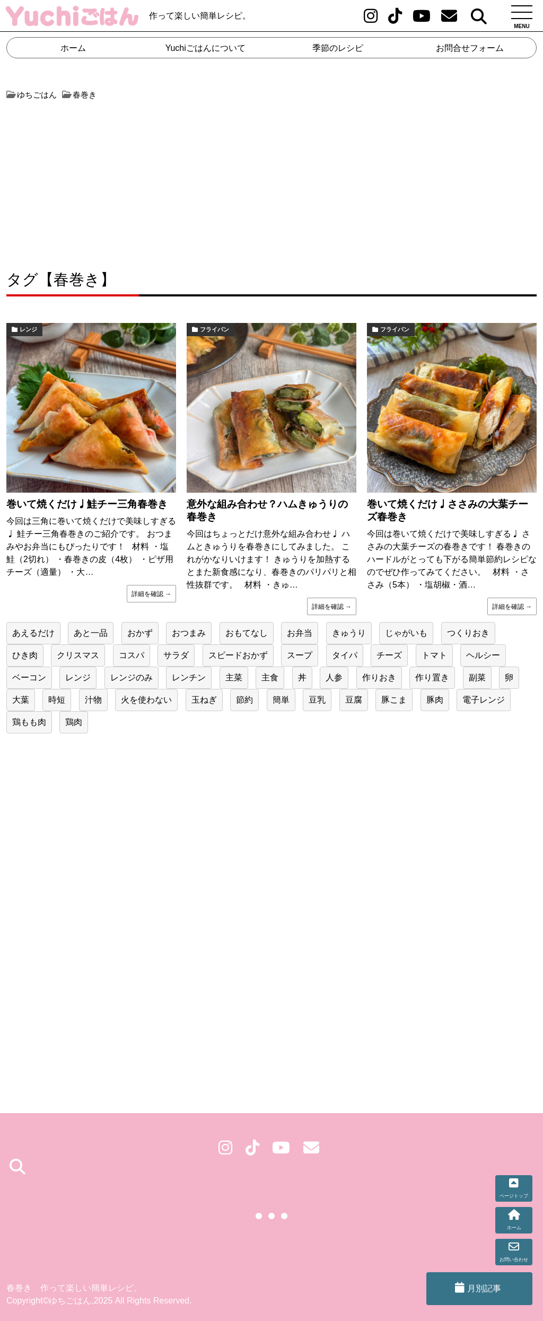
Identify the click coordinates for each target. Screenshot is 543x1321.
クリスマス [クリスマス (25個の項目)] (78, 655)
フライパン (214, 329)
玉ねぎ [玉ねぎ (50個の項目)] (204, 699)
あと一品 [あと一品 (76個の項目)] (91, 632)
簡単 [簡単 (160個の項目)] (281, 699)
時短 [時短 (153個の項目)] (56, 699)
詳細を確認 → (151, 594)
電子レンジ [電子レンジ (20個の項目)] (483, 699)
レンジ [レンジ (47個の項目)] (78, 677)
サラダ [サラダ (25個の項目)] (176, 655)
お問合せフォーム (470, 48)
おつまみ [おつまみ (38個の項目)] (189, 632)
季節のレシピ (337, 48)
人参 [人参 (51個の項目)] (334, 677)
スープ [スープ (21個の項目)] (299, 655)
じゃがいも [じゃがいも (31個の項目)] (406, 632)
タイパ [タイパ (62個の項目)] (344, 655)
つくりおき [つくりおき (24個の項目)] (468, 632)
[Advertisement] (137, 180)
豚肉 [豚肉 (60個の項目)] (434, 699)
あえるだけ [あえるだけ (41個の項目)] (33, 632)
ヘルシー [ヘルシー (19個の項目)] (483, 655)
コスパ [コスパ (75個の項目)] (131, 655)
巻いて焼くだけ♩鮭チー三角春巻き (87, 504)
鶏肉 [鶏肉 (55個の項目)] (73, 722)
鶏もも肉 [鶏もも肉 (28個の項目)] (29, 722)
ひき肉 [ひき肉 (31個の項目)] (25, 655)
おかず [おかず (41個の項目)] (140, 632)
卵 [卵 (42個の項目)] (509, 677)
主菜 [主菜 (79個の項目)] (233, 677)
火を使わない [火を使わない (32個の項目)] (146, 699)
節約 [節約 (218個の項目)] (244, 699)
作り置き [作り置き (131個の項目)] (432, 677)
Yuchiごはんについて (205, 48)
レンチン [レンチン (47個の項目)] (189, 677)
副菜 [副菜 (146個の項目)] (477, 677)
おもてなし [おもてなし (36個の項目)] (246, 632)
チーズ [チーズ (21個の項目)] (389, 655)
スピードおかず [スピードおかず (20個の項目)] (238, 655)
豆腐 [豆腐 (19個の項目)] (353, 699)
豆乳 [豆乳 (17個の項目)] (317, 699)
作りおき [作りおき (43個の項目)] (379, 677)
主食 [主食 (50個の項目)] (269, 677)
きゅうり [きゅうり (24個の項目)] (349, 632)
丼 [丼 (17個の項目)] (302, 677)
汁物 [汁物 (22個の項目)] (93, 699)
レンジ (28, 329)
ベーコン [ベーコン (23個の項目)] (29, 677)
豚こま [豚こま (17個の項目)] (394, 699)
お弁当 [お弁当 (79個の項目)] (299, 632)
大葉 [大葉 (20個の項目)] (20, 699)
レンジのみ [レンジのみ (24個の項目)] (131, 677)
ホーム (73, 48)
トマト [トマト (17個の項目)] (434, 655)
